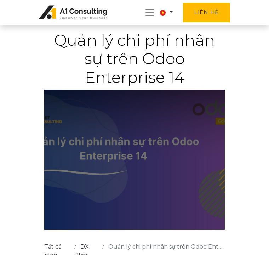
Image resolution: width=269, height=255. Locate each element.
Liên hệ (206, 12)
